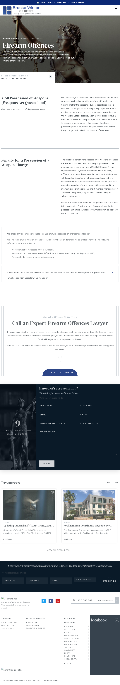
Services (6, 38)
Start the (62, 2)
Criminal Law (17, 38)
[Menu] (117, 9)
